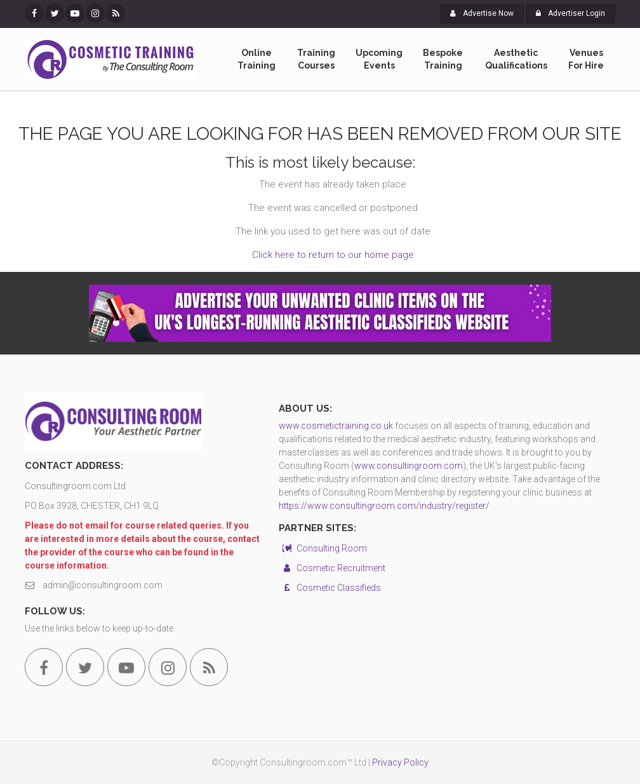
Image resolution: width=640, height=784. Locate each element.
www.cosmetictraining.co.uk (336, 426)
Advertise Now (482, 13)
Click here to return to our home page (333, 254)
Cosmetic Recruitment (332, 568)
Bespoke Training (443, 59)
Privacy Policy (400, 762)
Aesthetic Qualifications (516, 59)
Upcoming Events (379, 59)
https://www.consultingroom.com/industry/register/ (384, 506)
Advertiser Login (570, 13)
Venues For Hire (586, 59)
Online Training (256, 59)
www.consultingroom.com (408, 466)
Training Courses (316, 59)
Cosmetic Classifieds (330, 588)
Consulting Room (323, 548)
